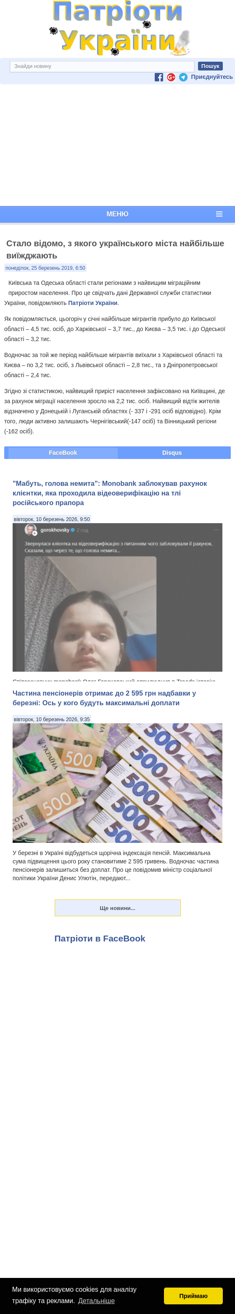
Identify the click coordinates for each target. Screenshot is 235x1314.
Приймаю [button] (193, 1296)
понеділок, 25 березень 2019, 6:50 (45, 268)
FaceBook (63, 452)
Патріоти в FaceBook (100, 938)
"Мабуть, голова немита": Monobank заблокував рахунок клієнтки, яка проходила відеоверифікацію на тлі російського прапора (110, 493)
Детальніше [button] (96, 1300)
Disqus (172, 452)
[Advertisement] (117, 145)
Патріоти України (92, 303)
